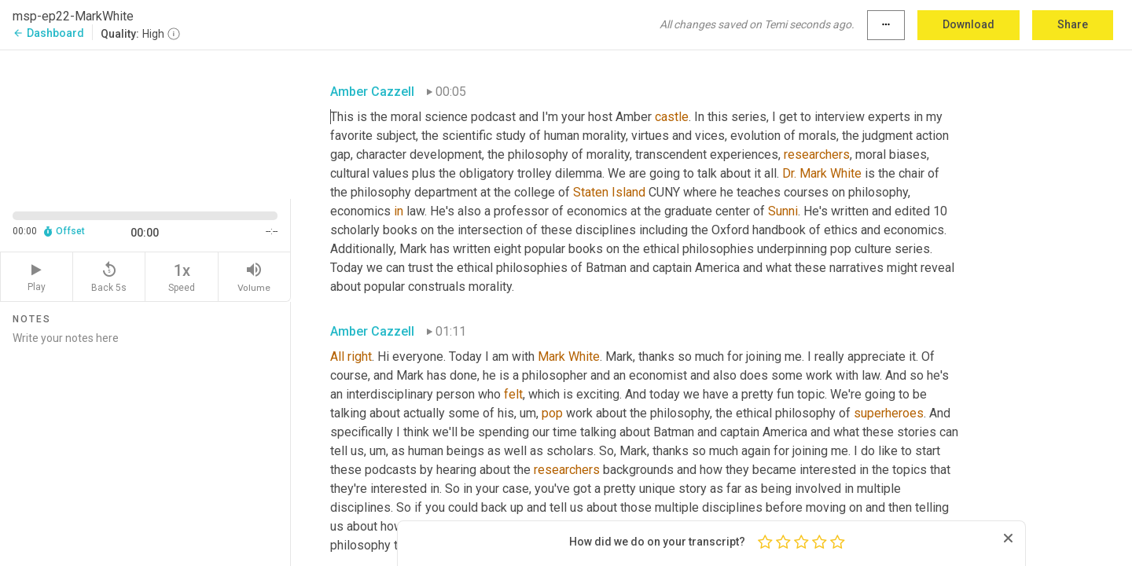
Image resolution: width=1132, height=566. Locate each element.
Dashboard (48, 33)
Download (968, 24)
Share (1072, 24)
